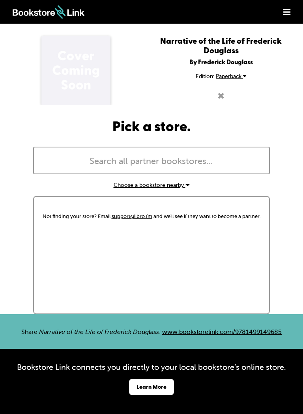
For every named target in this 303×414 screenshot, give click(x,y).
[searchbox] (151, 161)
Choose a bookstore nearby (152, 184)
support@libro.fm (132, 216)
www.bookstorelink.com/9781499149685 (222, 332)
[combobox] (151, 160)
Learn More (151, 386)
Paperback (231, 76)
